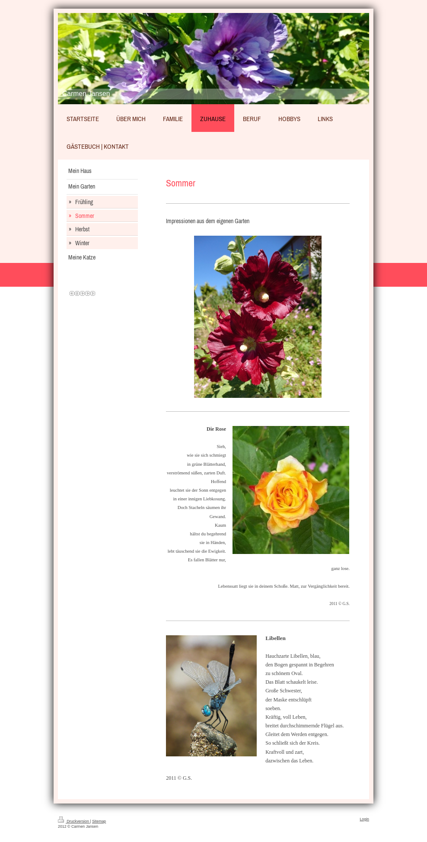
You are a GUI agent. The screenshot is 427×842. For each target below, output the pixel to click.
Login (364, 819)
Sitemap (99, 821)
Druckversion (74, 821)
